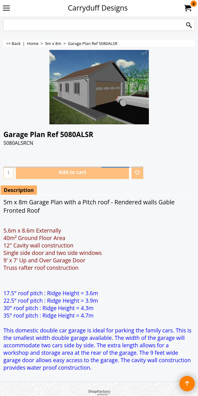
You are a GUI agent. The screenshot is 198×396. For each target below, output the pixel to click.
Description (19, 190)
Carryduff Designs (98, 8)
